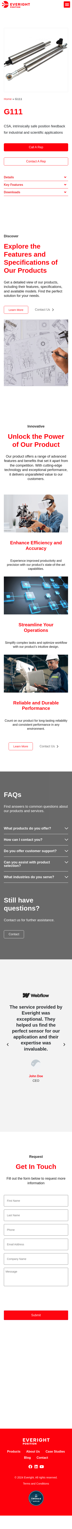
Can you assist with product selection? (27, 864)
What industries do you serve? (29, 877)
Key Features (13, 184)
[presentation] (33, 1298)
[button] (67, 4)
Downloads (12, 192)
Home (8, 99)
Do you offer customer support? (30, 851)
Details (9, 177)
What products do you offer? (27, 828)
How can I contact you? (23, 840)
